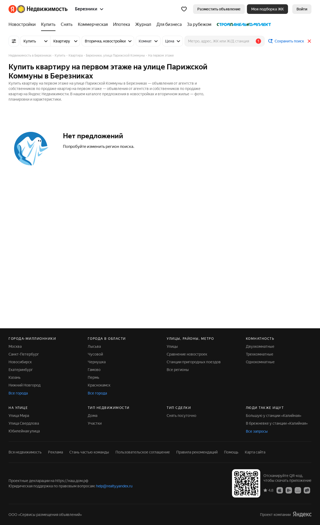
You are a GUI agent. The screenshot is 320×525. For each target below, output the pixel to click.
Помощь (231, 452)
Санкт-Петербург (24, 354)
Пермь (93, 377)
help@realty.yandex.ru (114, 486)
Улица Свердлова (24, 423)
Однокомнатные (260, 362)
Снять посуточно (181, 415)
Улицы (172, 346)
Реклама (55, 452)
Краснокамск (99, 385)
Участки (95, 423)
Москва (15, 346)
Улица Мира (19, 415)
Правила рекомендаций (197, 452)
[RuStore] (307, 490)
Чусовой (95, 354)
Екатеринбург (21, 370)
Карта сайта (255, 452)
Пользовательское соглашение (142, 452)
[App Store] (280, 490)
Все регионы (178, 370)
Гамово (94, 370)
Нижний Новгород (25, 385)
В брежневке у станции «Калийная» (277, 423)
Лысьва (94, 346)
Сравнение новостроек (187, 354)
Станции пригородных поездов (194, 362)
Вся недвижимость (25, 452)
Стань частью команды (89, 452)
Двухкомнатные (260, 346)
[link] (301, 9)
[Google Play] (289, 490)
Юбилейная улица (24, 431)
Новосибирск (20, 362)
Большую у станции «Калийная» (273, 415)
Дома (92, 415)
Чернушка (97, 362)
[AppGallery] (298, 490)
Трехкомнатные (259, 354)
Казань (15, 377)
